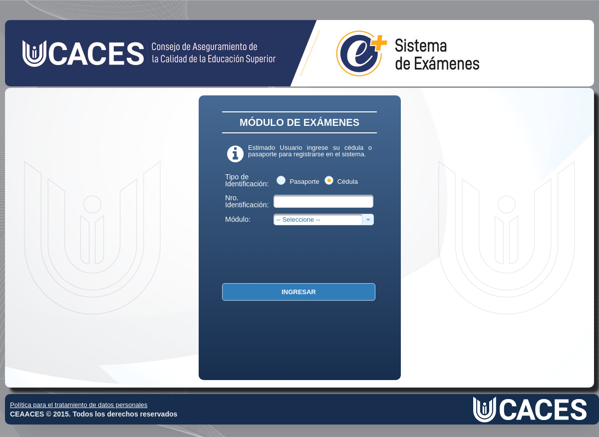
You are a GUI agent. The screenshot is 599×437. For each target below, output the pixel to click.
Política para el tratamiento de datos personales (78, 405)
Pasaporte (304, 181)
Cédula (347, 181)
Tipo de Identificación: (247, 180)
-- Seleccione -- (298, 219)
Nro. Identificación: (247, 201)
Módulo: (238, 219)
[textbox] (323, 201)
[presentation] (293, 254)
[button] (298, 292)
